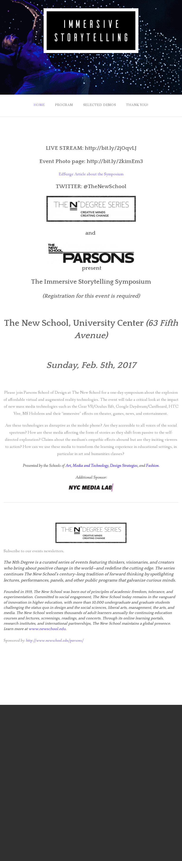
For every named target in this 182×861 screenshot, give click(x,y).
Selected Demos (99, 105)
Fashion (152, 465)
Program (64, 105)
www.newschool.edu (47, 629)
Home (39, 105)
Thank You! (137, 105)
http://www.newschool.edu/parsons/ (55, 640)
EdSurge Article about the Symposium (91, 174)
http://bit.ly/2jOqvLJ (110, 148)
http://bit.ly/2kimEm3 (114, 161)
